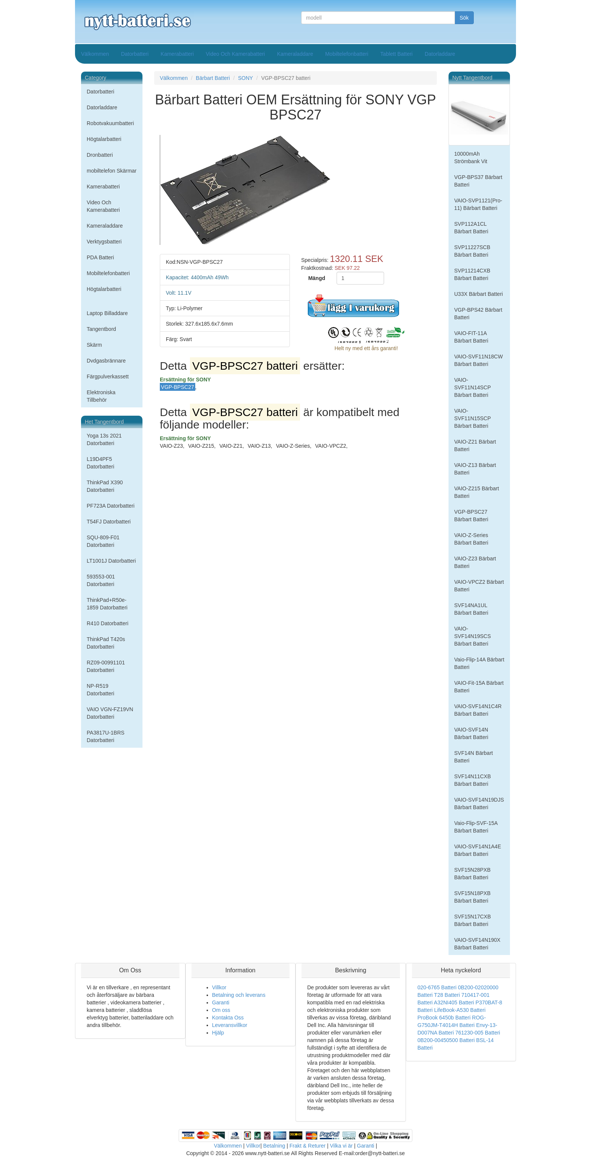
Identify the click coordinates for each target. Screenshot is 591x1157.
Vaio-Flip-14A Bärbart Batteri (479, 663)
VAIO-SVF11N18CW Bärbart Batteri (478, 360)
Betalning (274, 1146)
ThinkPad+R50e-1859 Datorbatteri (107, 604)
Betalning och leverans (239, 995)
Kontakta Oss (228, 1018)
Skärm (94, 345)
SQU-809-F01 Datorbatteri (103, 541)
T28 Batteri (447, 995)
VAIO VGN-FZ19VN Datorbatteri (110, 713)
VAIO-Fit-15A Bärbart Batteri (479, 686)
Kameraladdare (295, 54)
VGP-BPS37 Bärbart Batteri (478, 181)
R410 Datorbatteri (108, 623)
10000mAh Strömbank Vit (470, 157)
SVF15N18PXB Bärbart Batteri (472, 897)
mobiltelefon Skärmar (111, 171)
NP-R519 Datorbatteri (100, 689)
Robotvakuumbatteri (110, 123)
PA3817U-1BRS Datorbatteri (105, 736)
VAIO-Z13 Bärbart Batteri (475, 469)
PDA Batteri (100, 257)
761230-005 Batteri (477, 1033)
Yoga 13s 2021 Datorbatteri (104, 439)
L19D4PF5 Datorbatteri (100, 463)
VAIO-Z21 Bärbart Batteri (475, 445)
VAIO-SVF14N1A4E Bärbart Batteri (477, 850)
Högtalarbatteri (104, 139)
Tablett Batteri (396, 54)
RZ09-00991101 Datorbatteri (106, 666)
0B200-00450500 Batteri (446, 1040)
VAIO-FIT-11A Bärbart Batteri (471, 337)
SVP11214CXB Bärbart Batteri (472, 274)
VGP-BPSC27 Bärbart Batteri (471, 515)
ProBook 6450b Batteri (444, 1018)
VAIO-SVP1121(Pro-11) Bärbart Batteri (478, 204)
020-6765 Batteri (437, 987)
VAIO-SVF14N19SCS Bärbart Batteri (472, 636)
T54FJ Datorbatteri (109, 522)
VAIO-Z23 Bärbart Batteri (475, 562)
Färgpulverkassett (108, 376)
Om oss (221, 1010)
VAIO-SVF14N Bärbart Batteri (471, 733)
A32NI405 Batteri (454, 1002)
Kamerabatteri (177, 54)
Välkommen (95, 54)
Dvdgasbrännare (106, 361)
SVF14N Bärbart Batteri (473, 757)
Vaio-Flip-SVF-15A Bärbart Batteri (476, 827)
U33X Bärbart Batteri (478, 294)
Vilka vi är (341, 1146)
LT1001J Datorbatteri (111, 561)
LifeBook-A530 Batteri (459, 1010)
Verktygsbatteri (104, 242)
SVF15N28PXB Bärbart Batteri (472, 873)
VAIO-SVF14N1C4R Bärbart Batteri (478, 710)
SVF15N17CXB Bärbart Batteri (472, 920)
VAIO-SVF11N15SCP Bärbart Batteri (472, 418)
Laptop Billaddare (107, 313)
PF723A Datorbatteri (111, 506)
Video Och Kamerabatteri (235, 54)
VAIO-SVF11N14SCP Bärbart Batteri (472, 387)
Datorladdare (440, 54)
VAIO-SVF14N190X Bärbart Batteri (477, 943)
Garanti (221, 1002)
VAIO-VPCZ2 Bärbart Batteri (479, 585)
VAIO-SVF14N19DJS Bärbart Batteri (479, 803)
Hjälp (218, 1033)
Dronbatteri (100, 155)
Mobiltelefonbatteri (346, 54)
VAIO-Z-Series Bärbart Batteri (471, 539)
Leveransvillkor (229, 1025)
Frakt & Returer (307, 1146)
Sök (464, 18)
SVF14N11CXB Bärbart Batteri (472, 780)
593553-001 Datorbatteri (101, 580)
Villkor (219, 987)
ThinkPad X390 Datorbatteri (105, 486)
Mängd (316, 278)
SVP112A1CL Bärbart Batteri (471, 227)
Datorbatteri (135, 54)
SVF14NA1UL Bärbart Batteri (471, 609)
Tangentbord (101, 329)
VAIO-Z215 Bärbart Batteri (476, 492)
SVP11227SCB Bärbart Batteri (472, 251)
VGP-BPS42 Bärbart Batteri (478, 313)
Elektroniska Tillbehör (101, 396)
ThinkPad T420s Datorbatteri (106, 643)
